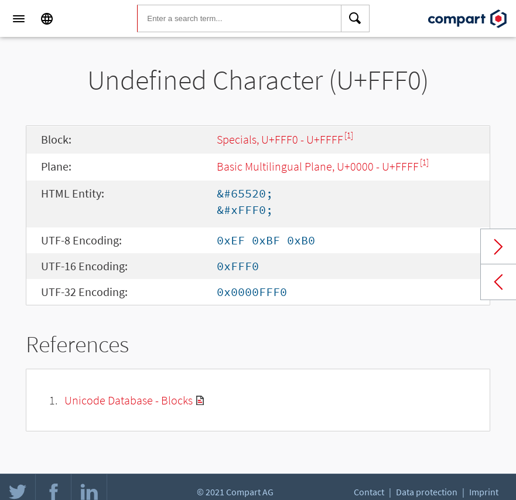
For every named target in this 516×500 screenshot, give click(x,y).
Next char (498, 246)
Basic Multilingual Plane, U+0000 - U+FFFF (318, 166)
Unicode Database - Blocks (128, 400)
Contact (369, 492)
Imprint (483, 492)
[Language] (47, 19)
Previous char (498, 282)
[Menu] (19, 19)
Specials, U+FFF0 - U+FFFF (280, 139)
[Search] (355, 19)
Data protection (426, 492)
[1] (348, 135)
